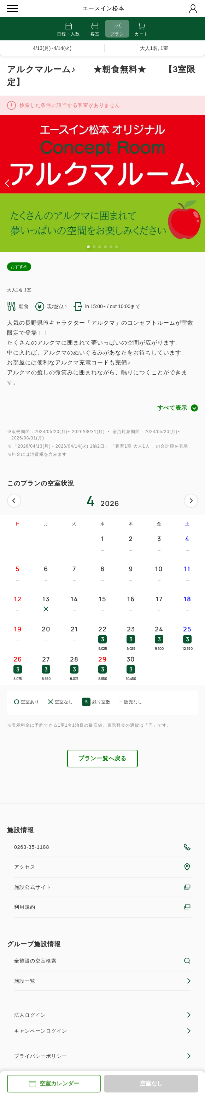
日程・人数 (68, 29)
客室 (95, 29)
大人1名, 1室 (154, 48)
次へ (191, 501)
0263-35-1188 (102, 847)
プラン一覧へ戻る (102, 758)
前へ (14, 501)
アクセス (102, 866)
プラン (117, 29)
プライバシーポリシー (102, 1056)
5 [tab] (111, 246)
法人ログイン (102, 1014)
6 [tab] (116, 246)
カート (141, 29)
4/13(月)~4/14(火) (52, 48)
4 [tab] (105, 246)
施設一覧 (102, 980)
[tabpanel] (102, 183)
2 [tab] (94, 246)
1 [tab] (88, 246)
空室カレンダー (54, 1083)
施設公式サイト (102, 887)
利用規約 (102, 906)
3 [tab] (99, 246)
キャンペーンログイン (102, 1030)
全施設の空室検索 (102, 960)
